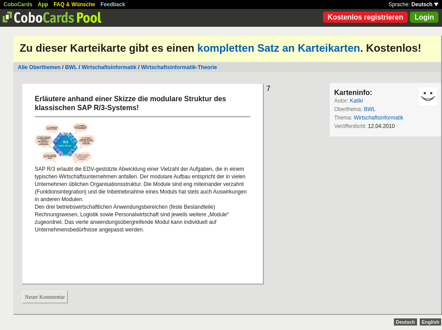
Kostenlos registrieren (365, 17)
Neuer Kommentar (45, 297)
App (43, 4)
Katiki (356, 101)
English (430, 322)
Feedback (113, 4)
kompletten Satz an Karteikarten (278, 48)
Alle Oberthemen (39, 67)
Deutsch (424, 4)
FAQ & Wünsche (74, 4)
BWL (71, 67)
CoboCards (18, 4)
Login (424, 17)
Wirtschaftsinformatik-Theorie (179, 67)
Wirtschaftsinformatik (109, 67)
